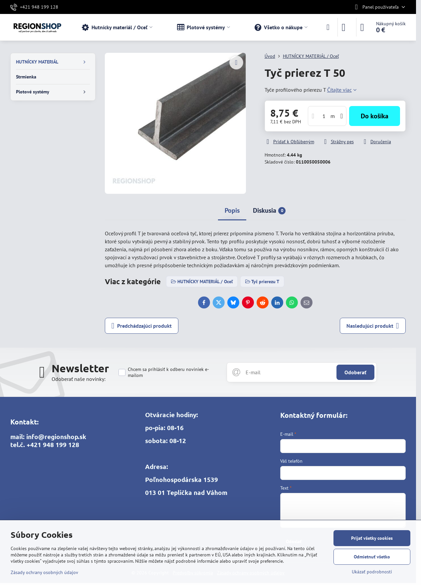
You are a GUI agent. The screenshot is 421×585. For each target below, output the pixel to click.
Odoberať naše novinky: (78, 379)
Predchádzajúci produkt (141, 326)
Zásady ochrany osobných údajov (44, 572)
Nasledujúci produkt (372, 326)
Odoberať (355, 372)
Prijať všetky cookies (372, 538)
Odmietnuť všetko (372, 557)
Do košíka (374, 116)
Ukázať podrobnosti (372, 572)
